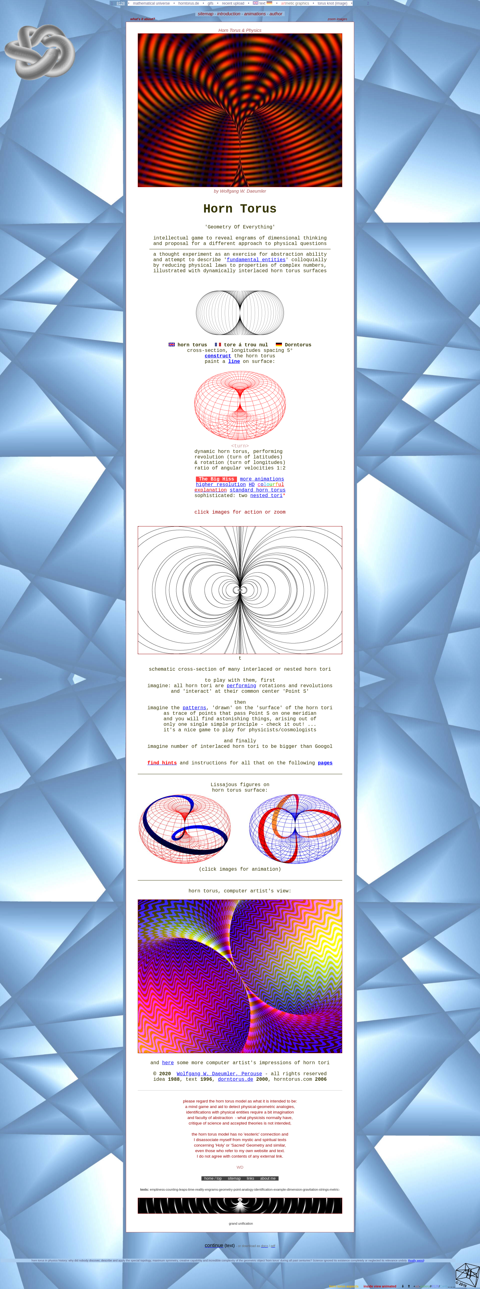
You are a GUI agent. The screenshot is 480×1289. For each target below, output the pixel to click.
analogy (247, 1189)
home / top (213, 1178)
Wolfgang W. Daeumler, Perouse (219, 1074)
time (191, 1189)
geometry (225, 1189)
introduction (228, 13)
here (168, 1063)
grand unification (241, 1223)
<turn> (240, 446)
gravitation (310, 1189)
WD (240, 1167)
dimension (294, 1189)
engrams (211, 1189)
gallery (425, 1286)
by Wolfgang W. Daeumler (240, 191)
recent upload (233, 3)
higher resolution (221, 485)
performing (241, 686)
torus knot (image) (332, 3)
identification (263, 1189)
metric (334, 1189)
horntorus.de (188, 3)
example (280, 1189)
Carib (444, 1286)
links (250, 1178)
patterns (194, 708)
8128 (121, 3)
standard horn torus (257, 490)
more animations (262, 479)
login (359, 3)
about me (268, 1178)
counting (172, 1189)
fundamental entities (256, 260)
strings (323, 1189)
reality (199, 1189)
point (237, 1189)
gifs (210, 3)
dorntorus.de (235, 1079)
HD (252, 485)
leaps (183, 1189)
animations (255, 13)
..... (452, 1285)
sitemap (205, 13)
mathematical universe (151, 3)
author (276, 13)
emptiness (157, 1189)
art (417, 1286)
